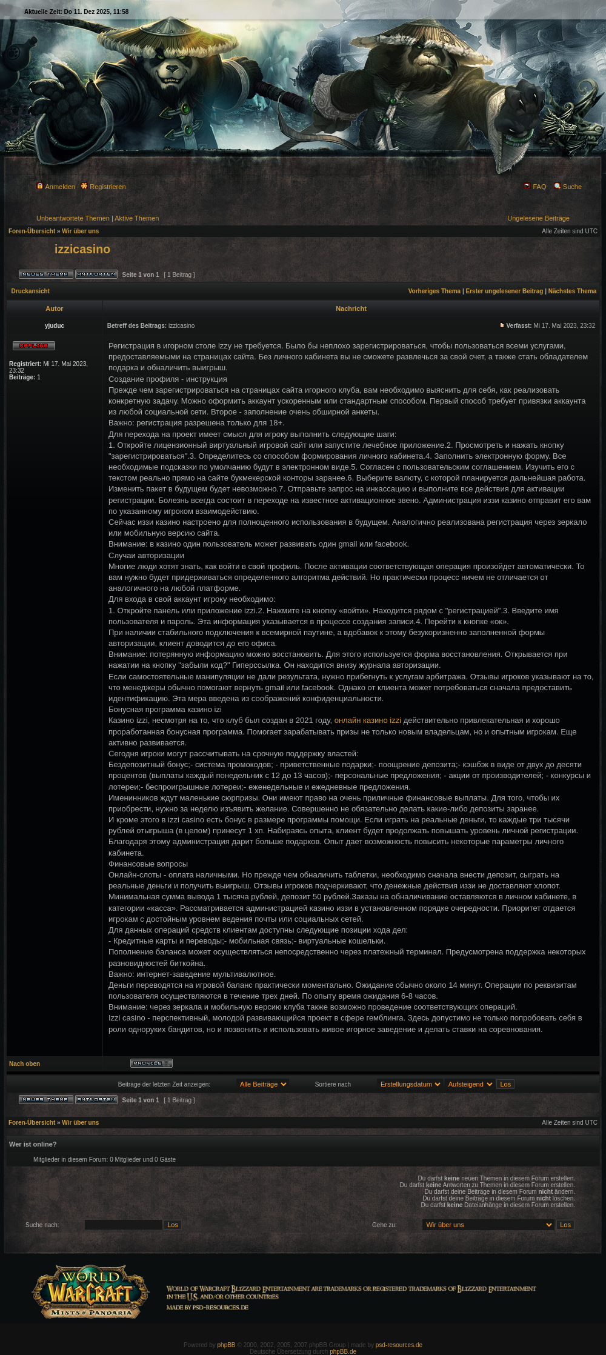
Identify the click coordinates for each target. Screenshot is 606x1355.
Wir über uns (80, 231)
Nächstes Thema (572, 291)
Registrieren (103, 186)
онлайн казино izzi (368, 720)
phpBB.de (343, 1351)
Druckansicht (31, 291)
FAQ (535, 186)
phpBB (227, 1345)
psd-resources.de (399, 1345)
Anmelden (55, 186)
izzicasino (82, 249)
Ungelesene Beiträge (538, 218)
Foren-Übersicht (31, 231)
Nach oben (24, 1063)
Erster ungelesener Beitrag (505, 291)
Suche (568, 186)
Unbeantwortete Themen (73, 218)
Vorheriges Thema (434, 291)
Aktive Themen (137, 218)
